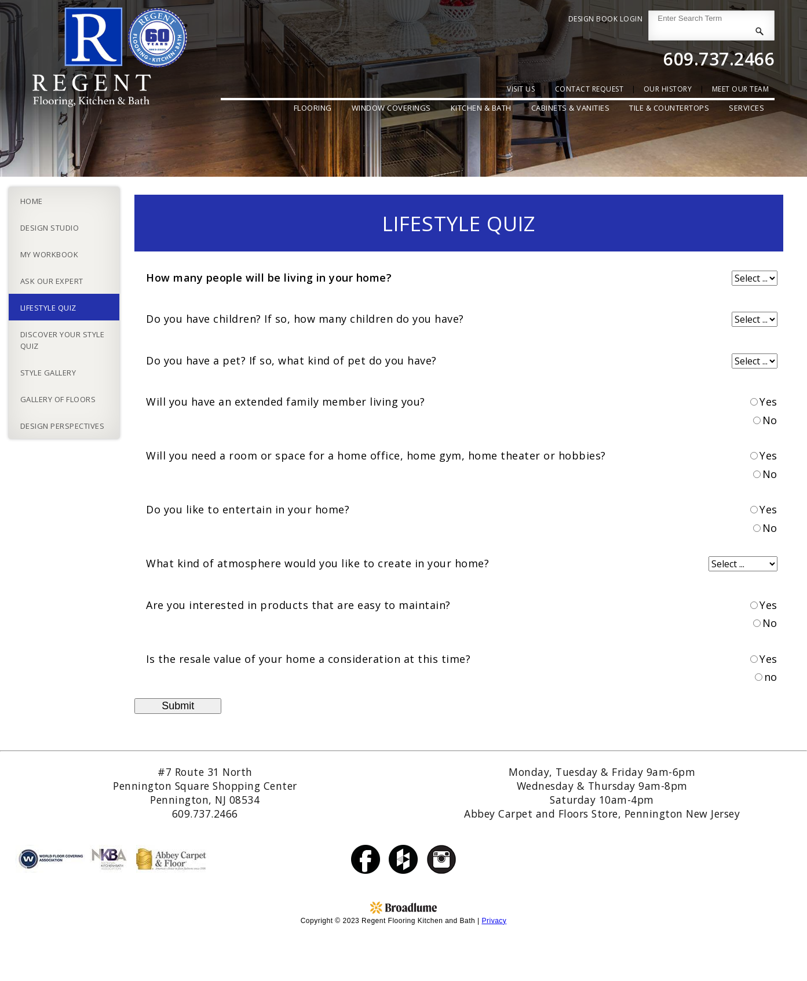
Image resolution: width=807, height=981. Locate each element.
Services (746, 108)
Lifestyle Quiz (48, 307)
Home (31, 201)
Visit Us (521, 89)
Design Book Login (605, 19)
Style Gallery (48, 372)
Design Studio (49, 228)
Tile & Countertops (669, 108)
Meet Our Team (740, 89)
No (769, 420)
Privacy (493, 921)
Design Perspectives (62, 426)
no (770, 677)
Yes (768, 402)
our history (668, 89)
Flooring (313, 108)
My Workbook (49, 254)
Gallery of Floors (58, 399)
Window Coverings (391, 108)
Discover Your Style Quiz (62, 340)
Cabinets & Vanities (570, 108)
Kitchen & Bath (481, 108)
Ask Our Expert (51, 281)
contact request (589, 89)
